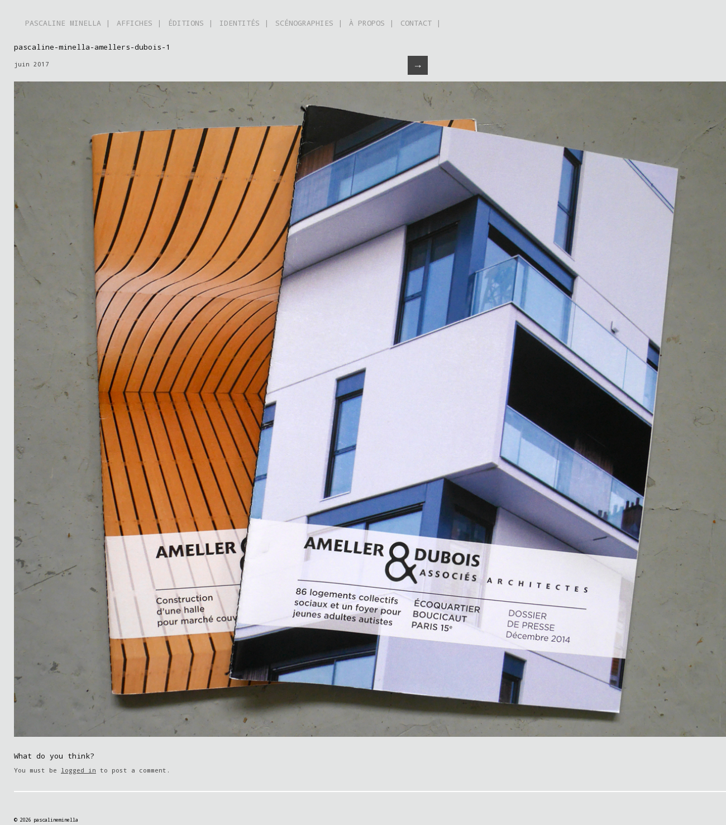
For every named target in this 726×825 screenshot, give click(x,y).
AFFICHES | (139, 23)
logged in (78, 770)
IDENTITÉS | (244, 23)
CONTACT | (420, 23)
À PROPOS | (371, 23)
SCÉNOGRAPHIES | (308, 23)
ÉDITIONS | (190, 23)
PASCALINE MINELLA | (67, 23)
